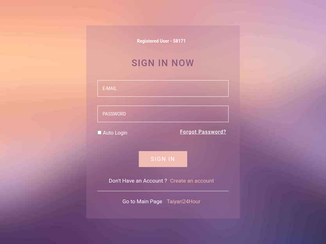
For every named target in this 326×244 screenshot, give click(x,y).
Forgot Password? (203, 132)
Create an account (192, 181)
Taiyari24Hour (184, 201)
